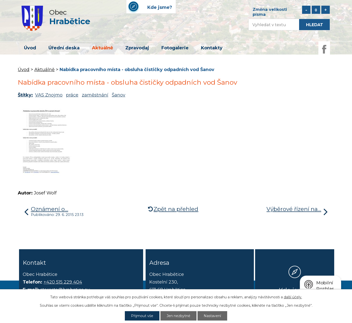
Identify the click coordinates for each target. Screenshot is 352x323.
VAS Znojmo (49, 95)
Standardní (316, 10)
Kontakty (211, 48)
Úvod (30, 48)
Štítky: (25, 95)
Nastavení (212, 316)
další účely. (293, 297)
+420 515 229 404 (63, 282)
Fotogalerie (175, 48)
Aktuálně (102, 48)
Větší (325, 10)
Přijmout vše (142, 316)
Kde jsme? (295, 290)
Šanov (118, 95)
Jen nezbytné (178, 316)
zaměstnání (95, 95)
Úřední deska (64, 48)
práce (72, 95)
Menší (306, 10)
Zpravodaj (137, 48)
